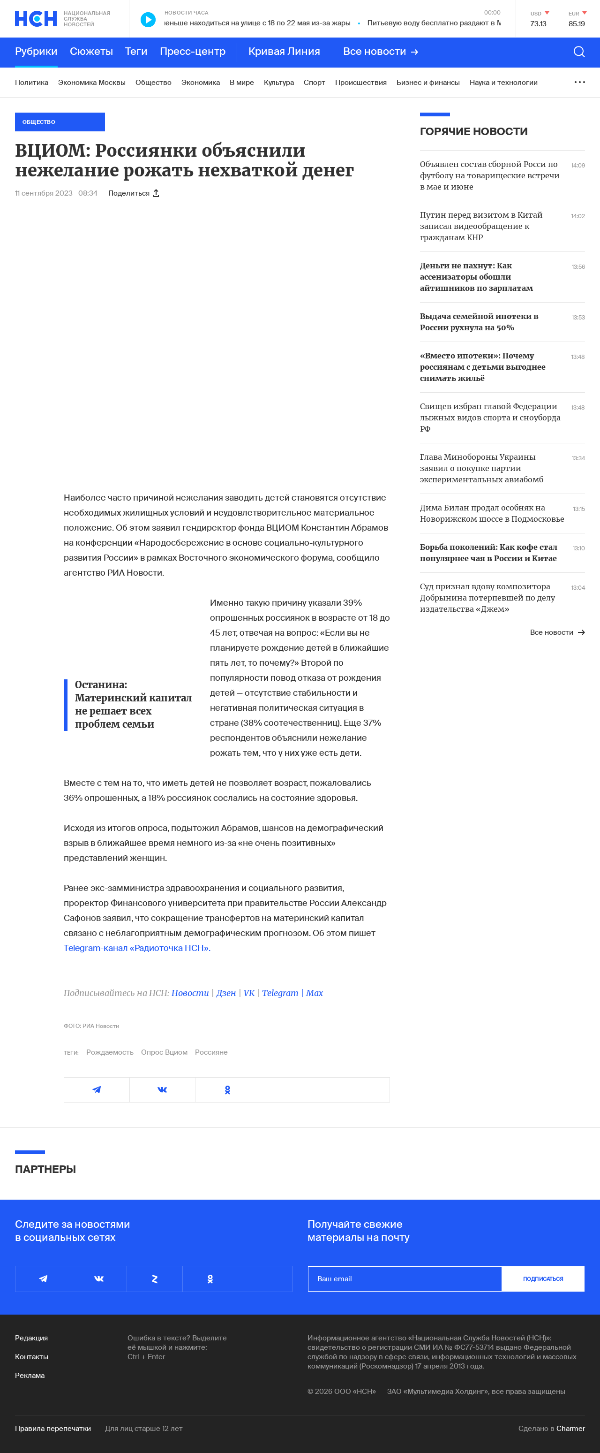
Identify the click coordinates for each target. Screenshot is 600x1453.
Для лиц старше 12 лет (144, 1428)
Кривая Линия (284, 52)
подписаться (543, 1279)
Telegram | (284, 993)
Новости (190, 993)
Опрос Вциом (164, 1052)
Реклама (30, 1375)
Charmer (570, 1428)
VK (249, 993)
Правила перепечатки (53, 1428)
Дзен (226, 993)
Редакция (31, 1338)
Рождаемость (110, 1052)
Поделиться (133, 193)
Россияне (211, 1052)
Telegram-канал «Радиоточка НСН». (137, 948)
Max (314, 993)
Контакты (31, 1357)
